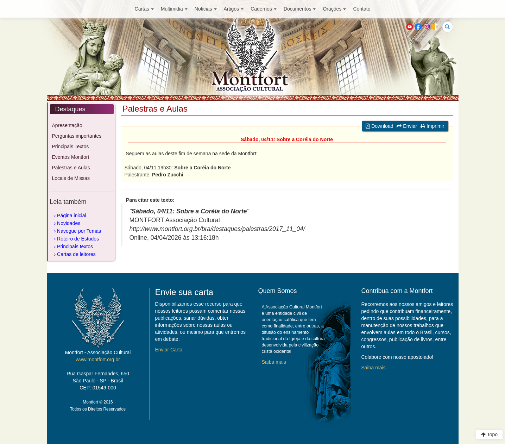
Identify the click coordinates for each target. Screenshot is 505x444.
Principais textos (75, 246)
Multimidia (174, 9)
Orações (334, 9)
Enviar (407, 126)
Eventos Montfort (70, 157)
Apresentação (67, 125)
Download (379, 126)
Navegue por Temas (79, 231)
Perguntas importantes (77, 136)
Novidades (68, 223)
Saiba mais (274, 362)
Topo (489, 434)
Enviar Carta (169, 349)
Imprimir (432, 126)
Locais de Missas (71, 178)
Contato (361, 9)
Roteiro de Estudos (78, 239)
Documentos (300, 9)
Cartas (144, 9)
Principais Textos (70, 146)
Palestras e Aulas (71, 167)
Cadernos (264, 9)
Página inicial (71, 215)
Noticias (206, 9)
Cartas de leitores (76, 254)
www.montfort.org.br (98, 359)
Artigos (234, 9)
